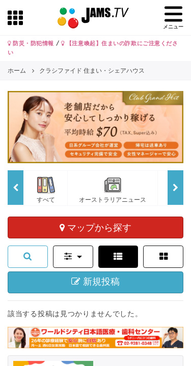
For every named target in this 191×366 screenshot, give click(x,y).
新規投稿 (95, 282)
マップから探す (95, 227)
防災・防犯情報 (31, 43)
